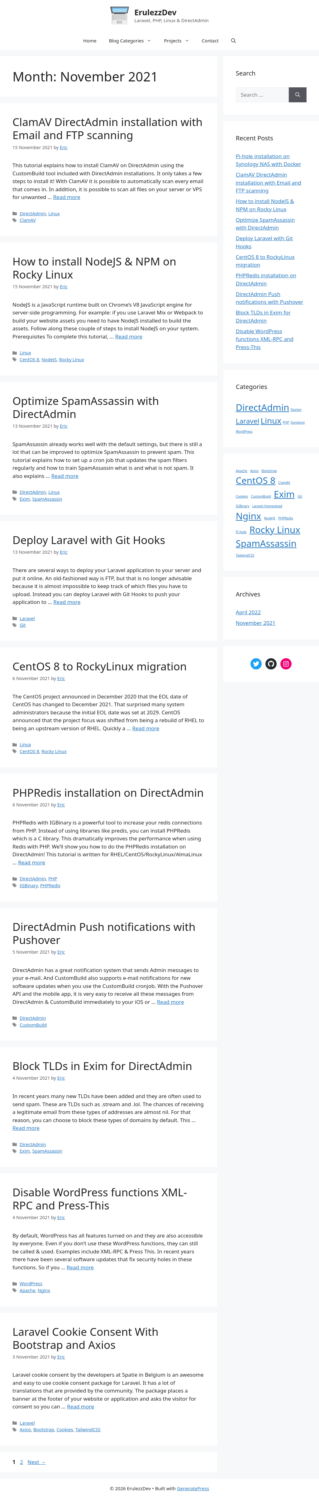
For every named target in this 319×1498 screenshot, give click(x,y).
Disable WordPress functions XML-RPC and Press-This (99, 1199)
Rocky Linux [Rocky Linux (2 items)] (275, 529)
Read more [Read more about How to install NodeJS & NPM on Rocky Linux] (128, 336)
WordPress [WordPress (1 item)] (244, 431)
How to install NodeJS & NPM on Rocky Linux (94, 268)
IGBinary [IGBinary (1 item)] (242, 506)
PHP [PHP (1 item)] (286, 422)
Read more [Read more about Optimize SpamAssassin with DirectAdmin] (65, 475)
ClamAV (28, 220)
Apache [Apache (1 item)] (241, 471)
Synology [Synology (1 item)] (298, 422)
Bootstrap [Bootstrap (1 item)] (269, 471)
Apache (27, 1290)
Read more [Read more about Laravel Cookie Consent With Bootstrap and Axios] (80, 1406)
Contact (210, 40)
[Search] (298, 94)
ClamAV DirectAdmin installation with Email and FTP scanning (107, 128)
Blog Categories (133, 40)
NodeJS (49, 359)
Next (36, 1462)
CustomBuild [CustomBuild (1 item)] (261, 496)
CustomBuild (33, 1025)
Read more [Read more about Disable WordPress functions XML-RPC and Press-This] (80, 1267)
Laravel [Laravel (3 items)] (247, 421)
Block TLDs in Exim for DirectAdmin (102, 1065)
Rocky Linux (71, 359)
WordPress (31, 1283)
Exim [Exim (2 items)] (284, 494)
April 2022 (248, 612)
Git (23, 625)
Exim (25, 499)
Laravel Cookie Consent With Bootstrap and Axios (85, 1338)
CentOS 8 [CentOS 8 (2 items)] (255, 480)
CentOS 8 (29, 359)
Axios (25, 1429)
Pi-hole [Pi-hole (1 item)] (241, 532)
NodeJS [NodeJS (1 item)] (269, 518)
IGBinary (29, 885)
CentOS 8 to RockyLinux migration (99, 666)
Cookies (64, 1429)
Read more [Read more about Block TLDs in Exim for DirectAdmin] (26, 1127)
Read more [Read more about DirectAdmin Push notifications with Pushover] (170, 1001)
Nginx (44, 1290)
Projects (179, 40)
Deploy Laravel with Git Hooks (88, 540)
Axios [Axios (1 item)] (254, 471)
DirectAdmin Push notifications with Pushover (103, 933)
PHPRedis (50, 885)
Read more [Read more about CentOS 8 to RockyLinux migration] (145, 728)
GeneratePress (193, 1488)
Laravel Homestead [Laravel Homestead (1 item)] (267, 506)
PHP (52, 879)
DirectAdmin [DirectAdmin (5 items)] (262, 407)
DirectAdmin (33, 213)
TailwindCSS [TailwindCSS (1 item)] (245, 555)
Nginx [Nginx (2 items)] (248, 516)
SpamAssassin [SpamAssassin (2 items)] (266, 543)
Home (90, 40)
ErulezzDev (155, 12)
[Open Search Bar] (233, 40)
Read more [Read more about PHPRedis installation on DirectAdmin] (31, 862)
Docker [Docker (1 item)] (296, 409)
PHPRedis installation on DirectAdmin (108, 792)
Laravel (27, 618)
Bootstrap (43, 1429)
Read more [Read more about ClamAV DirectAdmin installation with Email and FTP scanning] (66, 197)
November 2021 (255, 622)
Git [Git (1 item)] (300, 496)
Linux (54, 213)
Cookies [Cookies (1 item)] (242, 496)
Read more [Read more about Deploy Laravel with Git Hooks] (66, 602)
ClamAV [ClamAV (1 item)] (284, 482)
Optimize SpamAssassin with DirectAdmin (85, 407)
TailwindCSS (87, 1429)
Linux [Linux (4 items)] (270, 420)
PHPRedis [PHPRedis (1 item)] (285, 518)
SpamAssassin (47, 499)
